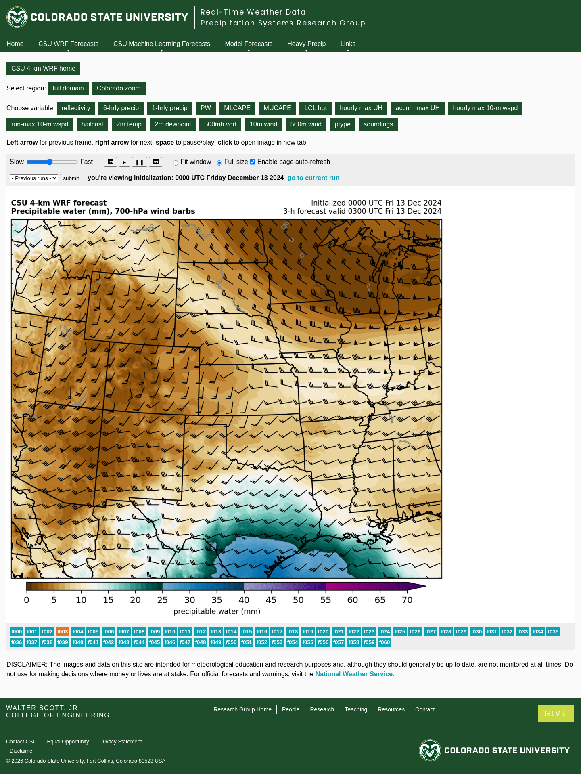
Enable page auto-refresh (293, 161)
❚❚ (139, 162)
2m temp (129, 124)
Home (15, 43)
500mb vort (220, 124)
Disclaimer (22, 751)
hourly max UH (361, 108)
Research (322, 709)
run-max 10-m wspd (39, 124)
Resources (391, 709)
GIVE (556, 714)
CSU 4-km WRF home (43, 68)
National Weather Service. (354, 674)
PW (206, 108)
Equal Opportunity (68, 741)
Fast (86, 161)
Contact (425, 709)
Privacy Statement (120, 741)
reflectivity (76, 108)
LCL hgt (315, 108)
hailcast (92, 124)
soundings (378, 124)
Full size (236, 161)
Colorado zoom (119, 88)
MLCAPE (237, 108)
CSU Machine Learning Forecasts (161, 43)
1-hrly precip (170, 108)
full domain (68, 88)
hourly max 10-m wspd (485, 108)
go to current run (314, 177)
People (291, 709)
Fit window (196, 161)
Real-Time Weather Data (253, 12)
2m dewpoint (173, 124)
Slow (17, 161)
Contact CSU (21, 741)
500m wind (306, 124)
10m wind (263, 124)
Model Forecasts (249, 43)
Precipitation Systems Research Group (283, 23)
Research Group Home (242, 709)
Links (348, 43)
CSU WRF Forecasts (68, 43)
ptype (343, 124)
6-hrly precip (121, 108)
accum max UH (418, 108)
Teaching (356, 709)
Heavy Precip (306, 43)
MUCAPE (277, 108)
